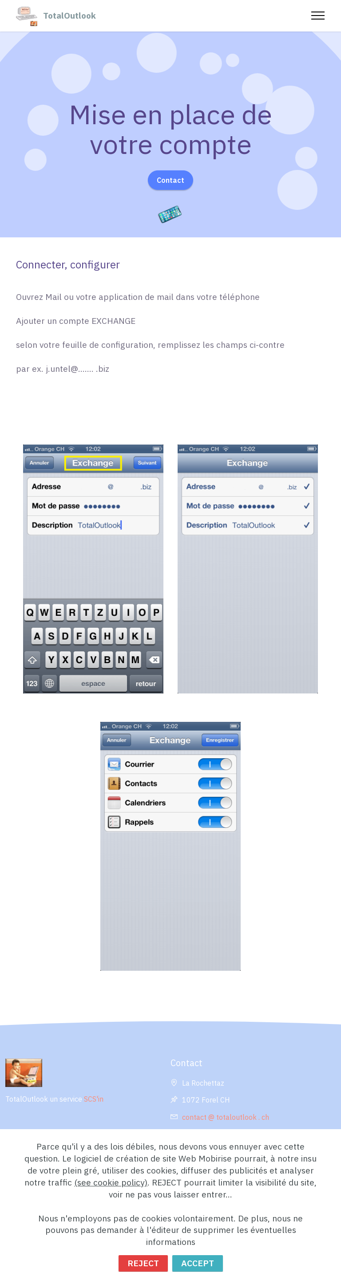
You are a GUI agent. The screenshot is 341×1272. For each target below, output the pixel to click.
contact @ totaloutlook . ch (226, 1117)
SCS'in (93, 1099)
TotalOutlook (69, 15)
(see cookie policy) (110, 1197)
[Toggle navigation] (318, 15)
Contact (170, 180)
